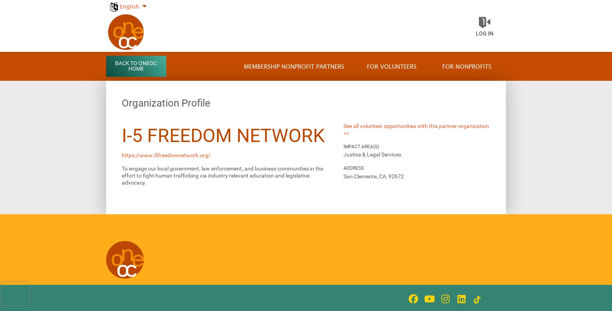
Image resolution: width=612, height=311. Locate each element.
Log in (484, 33)
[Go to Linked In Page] (460, 298)
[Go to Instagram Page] (444, 298)
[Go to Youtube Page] (428, 298)
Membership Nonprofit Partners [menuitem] (294, 67)
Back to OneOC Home (136, 66)
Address (353, 168)
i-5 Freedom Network (223, 135)
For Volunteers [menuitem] (391, 67)
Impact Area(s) (361, 146)
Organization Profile (166, 103)
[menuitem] (127, 2)
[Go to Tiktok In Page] (476, 299)
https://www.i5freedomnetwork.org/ (166, 155)
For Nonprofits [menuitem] (466, 67)
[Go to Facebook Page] (412, 298)
